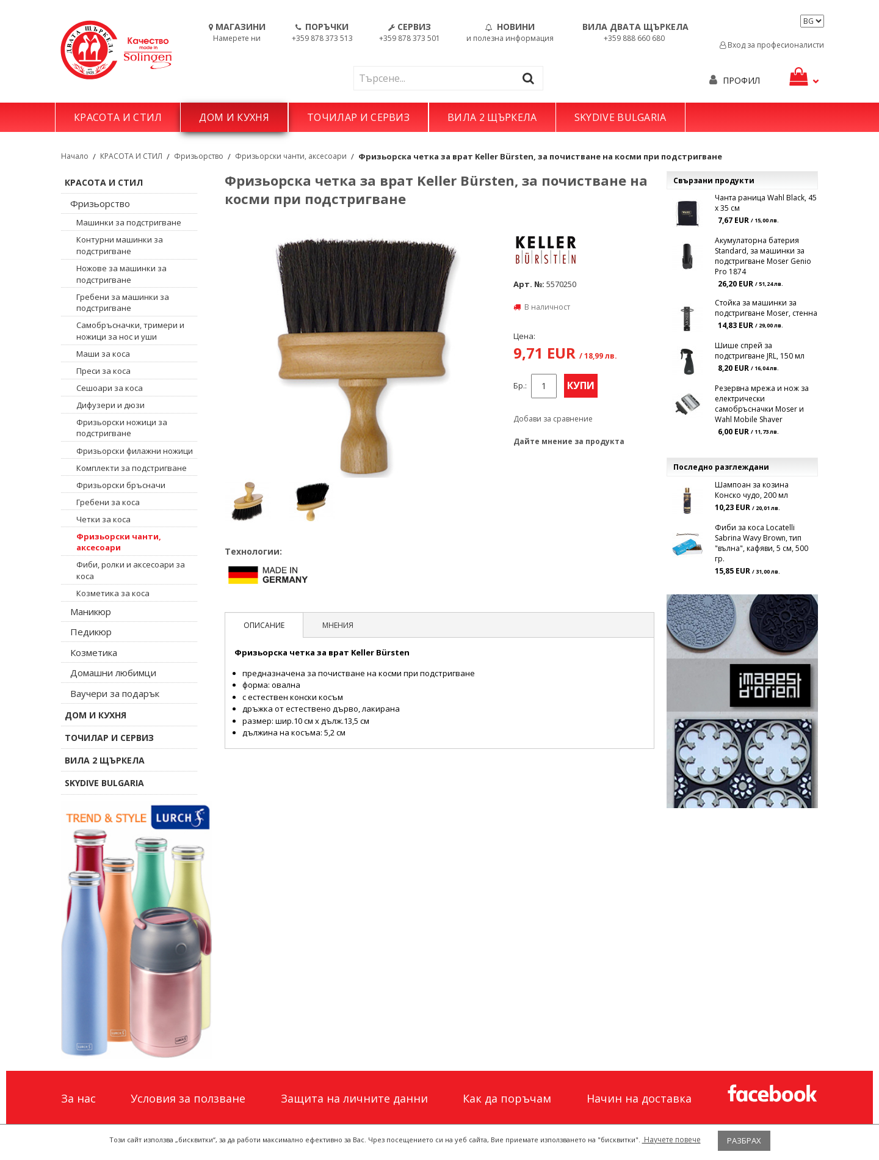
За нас (78, 1098)
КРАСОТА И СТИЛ (118, 117)
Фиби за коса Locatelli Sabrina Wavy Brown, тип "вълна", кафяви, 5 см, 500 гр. (761, 543)
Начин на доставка (639, 1098)
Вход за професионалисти (772, 45)
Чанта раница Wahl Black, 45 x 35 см (766, 202)
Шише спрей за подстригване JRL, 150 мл (760, 350)
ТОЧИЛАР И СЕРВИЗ (358, 117)
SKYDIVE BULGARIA (620, 117)
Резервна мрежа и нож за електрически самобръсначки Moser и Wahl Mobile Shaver (762, 404)
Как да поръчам (507, 1098)
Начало (75, 156)
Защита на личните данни (354, 1098)
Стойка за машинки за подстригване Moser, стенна (766, 307)
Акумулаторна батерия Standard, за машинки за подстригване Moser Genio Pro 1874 (763, 256)
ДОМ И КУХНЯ (234, 117)
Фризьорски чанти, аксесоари (291, 156)
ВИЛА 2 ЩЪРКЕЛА (492, 117)
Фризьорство (198, 156)
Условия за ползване (188, 1098)
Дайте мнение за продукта (568, 441)
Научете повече (671, 1139)
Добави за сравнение (553, 419)
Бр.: (520, 386)
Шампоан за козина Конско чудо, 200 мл (752, 490)
